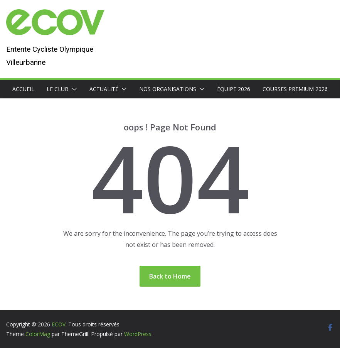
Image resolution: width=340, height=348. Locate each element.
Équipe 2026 (233, 89)
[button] (73, 89)
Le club (58, 89)
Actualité (103, 89)
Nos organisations (167, 89)
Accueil (23, 89)
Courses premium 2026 (295, 89)
